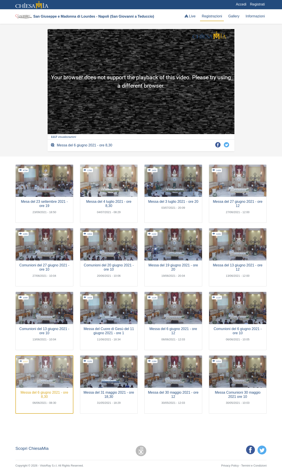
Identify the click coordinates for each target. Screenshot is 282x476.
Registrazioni (212, 16)
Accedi (241, 4)
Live (190, 16)
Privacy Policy (230, 465)
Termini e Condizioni (254, 465)
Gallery (233, 16)
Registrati (257, 4)
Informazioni (255, 16)
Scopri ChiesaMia (31, 448)
